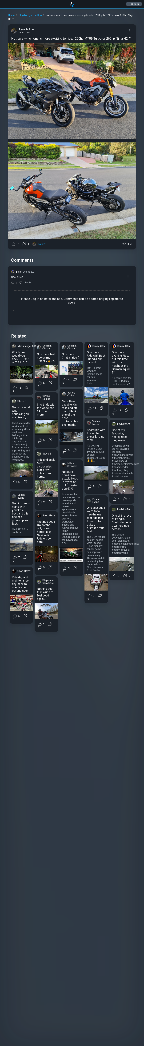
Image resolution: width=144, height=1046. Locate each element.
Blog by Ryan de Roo (30, 15)
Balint (19, 271)
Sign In (134, 4)
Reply (28, 282)
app (59, 299)
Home (11, 15)
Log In (35, 299)
